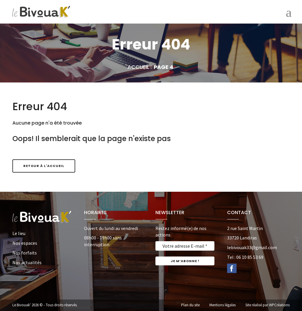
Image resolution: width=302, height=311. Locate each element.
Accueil (138, 67)
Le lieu (18, 233)
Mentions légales (222, 304)
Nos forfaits (24, 253)
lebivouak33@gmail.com (252, 247)
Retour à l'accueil (43, 165)
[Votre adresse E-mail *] (184, 246)
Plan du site (190, 304)
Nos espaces (24, 243)
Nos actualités (27, 262)
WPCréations (279, 304)
